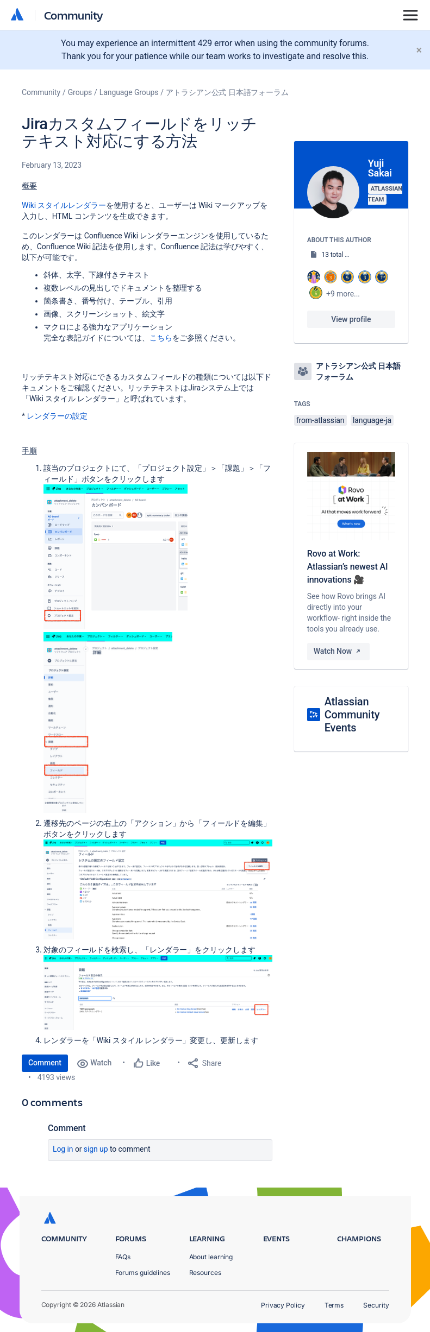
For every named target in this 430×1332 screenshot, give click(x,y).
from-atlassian (320, 420)
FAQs (123, 1257)
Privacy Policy (283, 1305)
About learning (211, 1257)
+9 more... (343, 293)
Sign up (96, 1149)
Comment (44, 1062)
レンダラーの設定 (57, 416)
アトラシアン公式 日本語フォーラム (227, 92)
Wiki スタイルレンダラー (64, 205)
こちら (160, 337)
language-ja (372, 420)
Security (376, 1305)
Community (73, 15)
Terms (334, 1305)
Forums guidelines (143, 1272)
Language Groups (129, 92)
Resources (205, 1272)
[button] (115, 556)
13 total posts (341, 254)
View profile (351, 319)
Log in (63, 1149)
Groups (80, 92)
